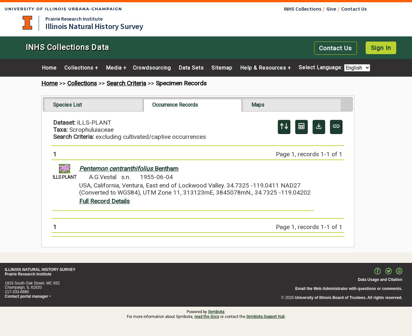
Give (331, 8)
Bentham (128, 168)
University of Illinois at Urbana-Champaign (27, 23)
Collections (78, 68)
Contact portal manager (26, 296)
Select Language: (321, 68)
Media (114, 68)
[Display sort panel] (284, 127)
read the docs (206, 316)
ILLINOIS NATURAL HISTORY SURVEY (40, 269)
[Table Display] (301, 127)
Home (49, 68)
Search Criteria (126, 83)
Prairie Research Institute (74, 18)
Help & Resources (263, 68)
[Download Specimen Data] (319, 127)
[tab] (93, 105)
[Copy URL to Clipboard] (336, 127)
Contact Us (354, 8)
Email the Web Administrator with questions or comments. (348, 288)
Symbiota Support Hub (265, 316)
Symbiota (216, 312)
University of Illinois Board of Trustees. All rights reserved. (348, 297)
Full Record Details (104, 201)
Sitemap (221, 68)
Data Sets (191, 68)
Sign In (381, 48)
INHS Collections (302, 8)
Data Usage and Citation (380, 279)
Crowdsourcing (152, 68)
